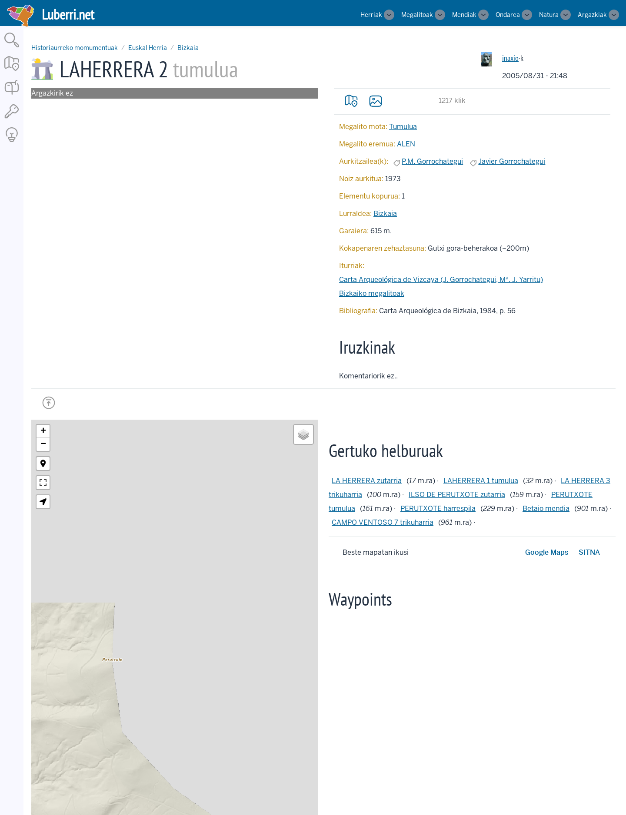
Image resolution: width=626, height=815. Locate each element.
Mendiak (464, 15)
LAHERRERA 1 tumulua (480, 480)
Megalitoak (417, 15)
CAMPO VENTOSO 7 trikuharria (382, 522)
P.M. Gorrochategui (432, 161)
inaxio (510, 58)
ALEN (406, 144)
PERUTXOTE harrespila (438, 508)
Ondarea (508, 15)
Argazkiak (592, 15)
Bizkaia (188, 48)
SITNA (589, 552)
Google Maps (546, 552)
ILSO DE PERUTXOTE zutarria (457, 494)
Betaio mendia (546, 508)
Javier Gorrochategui (511, 161)
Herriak (371, 15)
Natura (549, 15)
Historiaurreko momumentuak (74, 48)
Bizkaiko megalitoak (371, 293)
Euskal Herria (147, 48)
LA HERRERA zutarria (367, 480)
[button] (43, 431)
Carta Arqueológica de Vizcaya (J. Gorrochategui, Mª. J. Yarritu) (441, 279)
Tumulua (403, 126)
